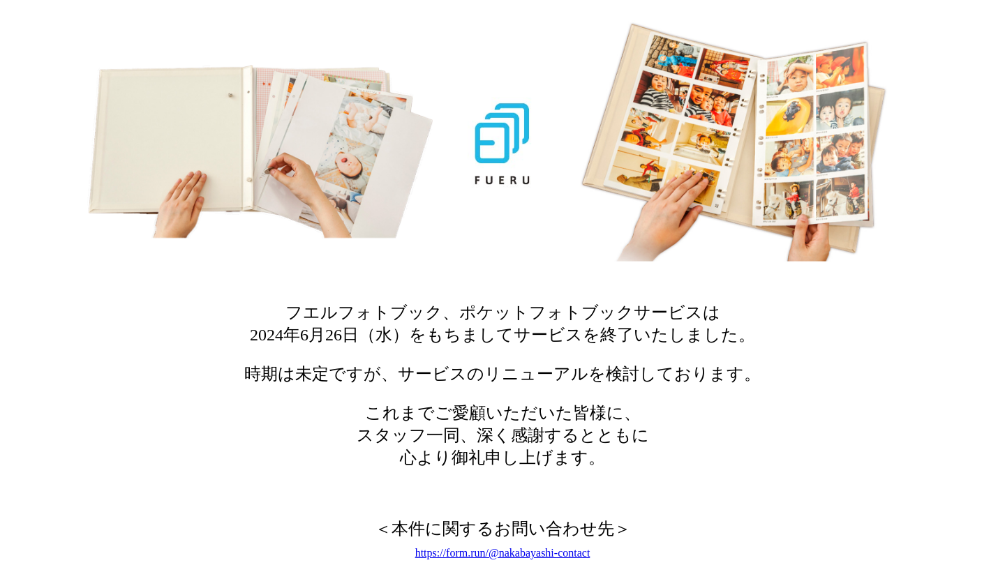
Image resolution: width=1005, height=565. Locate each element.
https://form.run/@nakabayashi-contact (502, 553)
